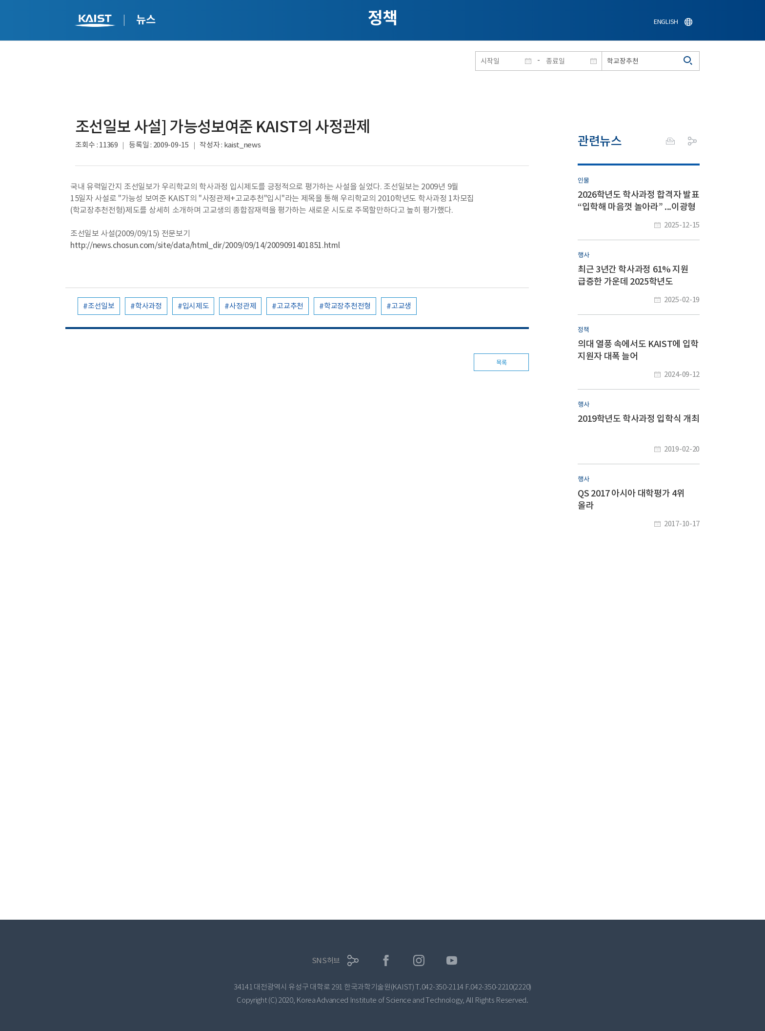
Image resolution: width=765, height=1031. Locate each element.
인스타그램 (418, 960)
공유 (692, 141)
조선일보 (101, 305)
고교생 (401, 305)
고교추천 (290, 305)
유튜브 (452, 960)
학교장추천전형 (347, 305)
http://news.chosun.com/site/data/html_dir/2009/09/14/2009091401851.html (205, 245)
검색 (688, 61)
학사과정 (148, 305)
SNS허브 (326, 960)
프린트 (670, 141)
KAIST (96, 21)
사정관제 (242, 305)
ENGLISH (666, 22)
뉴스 (145, 19)
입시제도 (195, 305)
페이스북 (386, 960)
